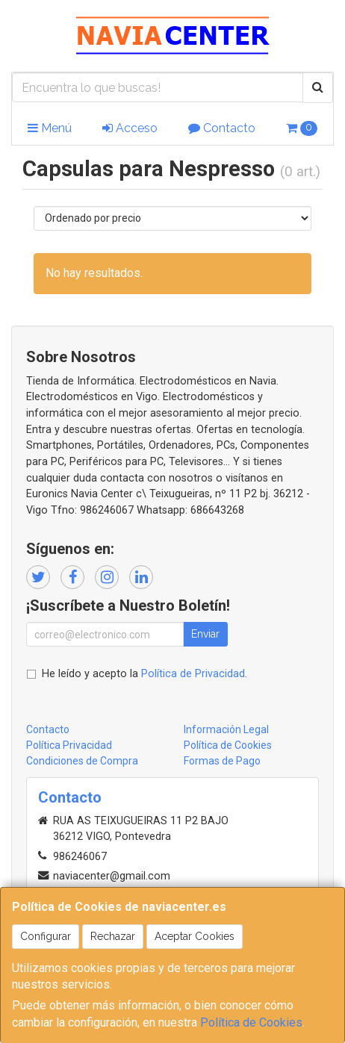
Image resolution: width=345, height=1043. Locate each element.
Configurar (45, 936)
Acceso (130, 128)
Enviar (205, 634)
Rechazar (112, 936)
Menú (50, 128)
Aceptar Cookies (194, 936)
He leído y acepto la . (144, 673)
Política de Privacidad (193, 673)
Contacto (221, 128)
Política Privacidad (69, 745)
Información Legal (226, 729)
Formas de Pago (222, 761)
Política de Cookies (251, 1022)
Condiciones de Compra (82, 761)
